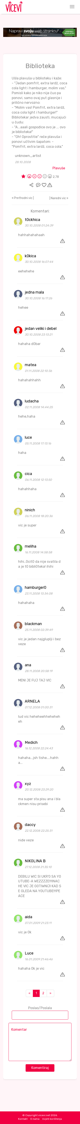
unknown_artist (28, 156)
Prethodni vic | (23, 198)
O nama (34, 1118)
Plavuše (58, 168)
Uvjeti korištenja (52, 1118)
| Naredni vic (58, 198)
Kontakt (23, 1118)
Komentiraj (40, 1068)
